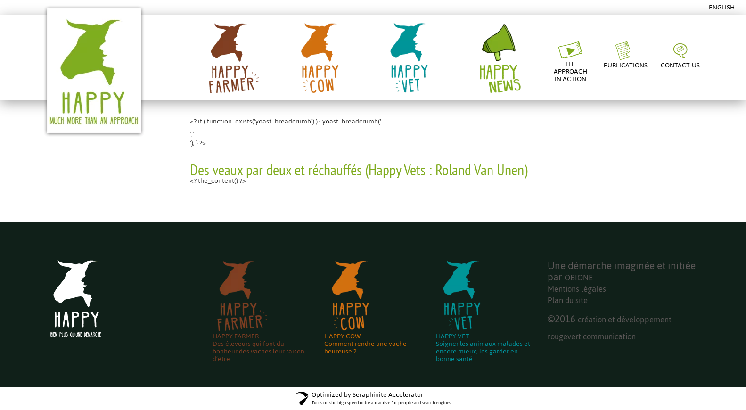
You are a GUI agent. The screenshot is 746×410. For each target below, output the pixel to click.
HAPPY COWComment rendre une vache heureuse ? (365, 340)
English (722, 7)
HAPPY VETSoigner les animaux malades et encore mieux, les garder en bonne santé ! (483, 343)
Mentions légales (577, 288)
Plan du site (568, 300)
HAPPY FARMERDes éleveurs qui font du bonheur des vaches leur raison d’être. (258, 343)
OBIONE (579, 277)
